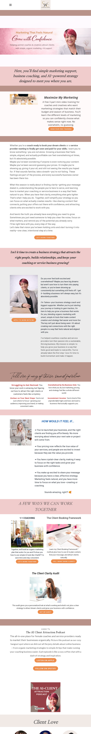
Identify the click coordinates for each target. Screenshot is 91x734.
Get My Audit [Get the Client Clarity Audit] (45, 612)
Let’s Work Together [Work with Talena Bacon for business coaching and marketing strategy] (45, 237)
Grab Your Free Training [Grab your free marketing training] (61, 129)
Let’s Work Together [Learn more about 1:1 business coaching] (27, 562)
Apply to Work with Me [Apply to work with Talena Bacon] (24, 320)
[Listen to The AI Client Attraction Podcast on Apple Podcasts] (45, 660)
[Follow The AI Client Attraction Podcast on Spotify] (45, 668)
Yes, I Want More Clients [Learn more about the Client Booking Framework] (64, 561)
